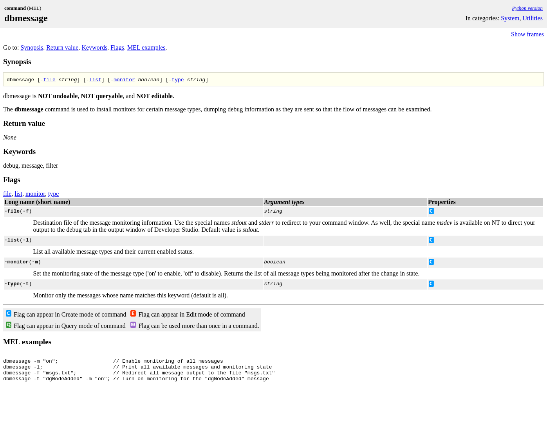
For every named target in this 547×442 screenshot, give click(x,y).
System (510, 18)
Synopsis (31, 47)
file (49, 79)
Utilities (532, 18)
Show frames (527, 34)
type (178, 79)
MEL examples (146, 47)
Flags (117, 47)
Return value (62, 47)
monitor (124, 79)
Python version (527, 8)
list (95, 79)
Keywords (94, 47)
